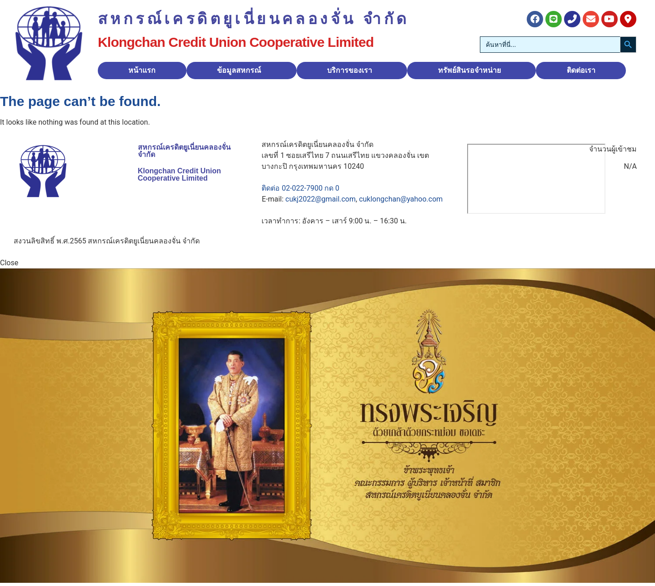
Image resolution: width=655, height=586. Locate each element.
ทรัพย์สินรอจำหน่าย (469, 70)
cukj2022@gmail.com (320, 199)
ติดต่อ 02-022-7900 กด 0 (300, 188)
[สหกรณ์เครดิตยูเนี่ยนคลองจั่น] (536, 179)
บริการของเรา (349, 70)
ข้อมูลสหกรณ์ (239, 70)
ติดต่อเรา (581, 70)
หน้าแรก (142, 70)
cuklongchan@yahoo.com (401, 199)
